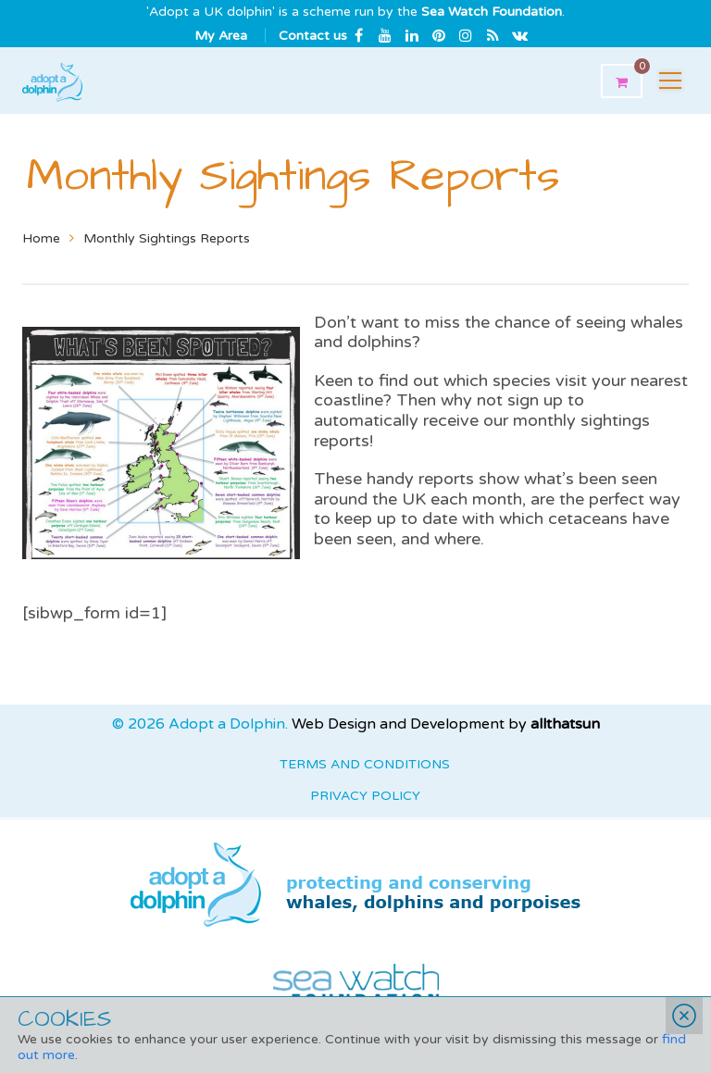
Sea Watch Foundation (491, 11)
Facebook (358, 35)
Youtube (385, 35)
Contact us (313, 36)
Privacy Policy (365, 796)
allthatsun (565, 724)
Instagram (466, 35)
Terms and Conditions (365, 764)
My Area (220, 36)
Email (519, 35)
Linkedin (412, 35)
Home (41, 238)
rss (492, 35)
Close (684, 1015)
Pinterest (439, 35)
